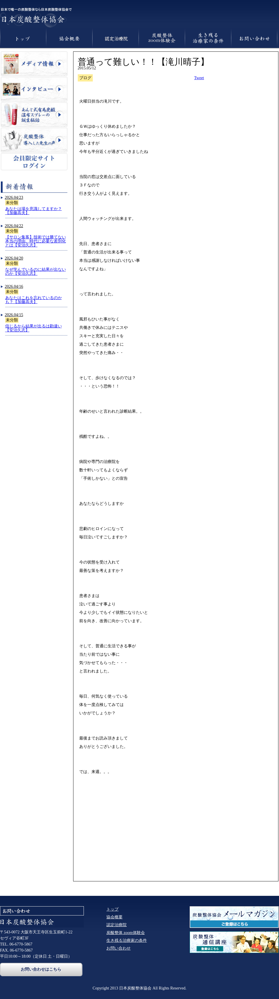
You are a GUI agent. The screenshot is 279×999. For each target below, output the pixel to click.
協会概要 (114, 917)
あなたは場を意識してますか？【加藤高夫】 (33, 211)
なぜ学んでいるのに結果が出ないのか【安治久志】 (35, 271)
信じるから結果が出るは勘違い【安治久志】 (33, 328)
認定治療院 (116, 925)
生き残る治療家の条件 (126, 940)
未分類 (12, 203)
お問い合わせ (118, 948)
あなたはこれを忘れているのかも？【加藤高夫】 (33, 300)
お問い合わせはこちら (41, 969)
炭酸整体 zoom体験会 (125, 933)
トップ (112, 909)
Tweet (199, 78)
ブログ (85, 78)
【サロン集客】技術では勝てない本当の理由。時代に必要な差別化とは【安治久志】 (35, 241)
